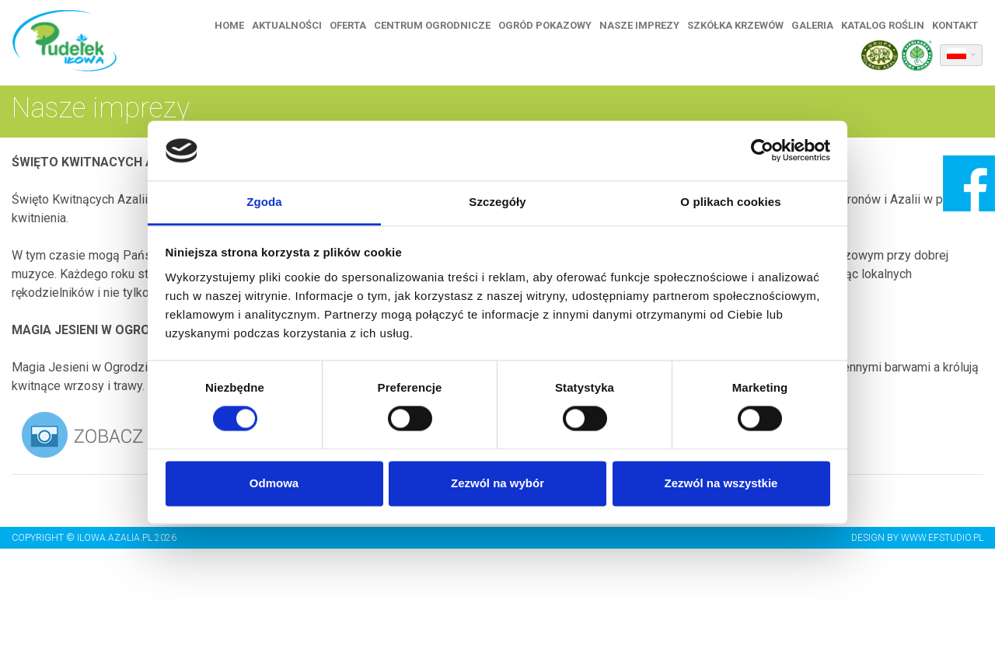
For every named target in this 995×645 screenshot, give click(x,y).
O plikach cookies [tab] (730, 201)
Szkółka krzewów (736, 25)
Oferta (348, 25)
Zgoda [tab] (264, 201)
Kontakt (956, 25)
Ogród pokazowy (545, 25)
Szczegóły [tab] (497, 201)
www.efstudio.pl (942, 537)
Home (230, 25)
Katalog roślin (883, 25)
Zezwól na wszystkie (721, 483)
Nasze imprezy (640, 25)
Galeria (813, 25)
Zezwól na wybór (497, 483)
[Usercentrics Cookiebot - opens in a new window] (762, 150)
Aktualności (288, 25)
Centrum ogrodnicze (433, 25)
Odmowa (274, 483)
